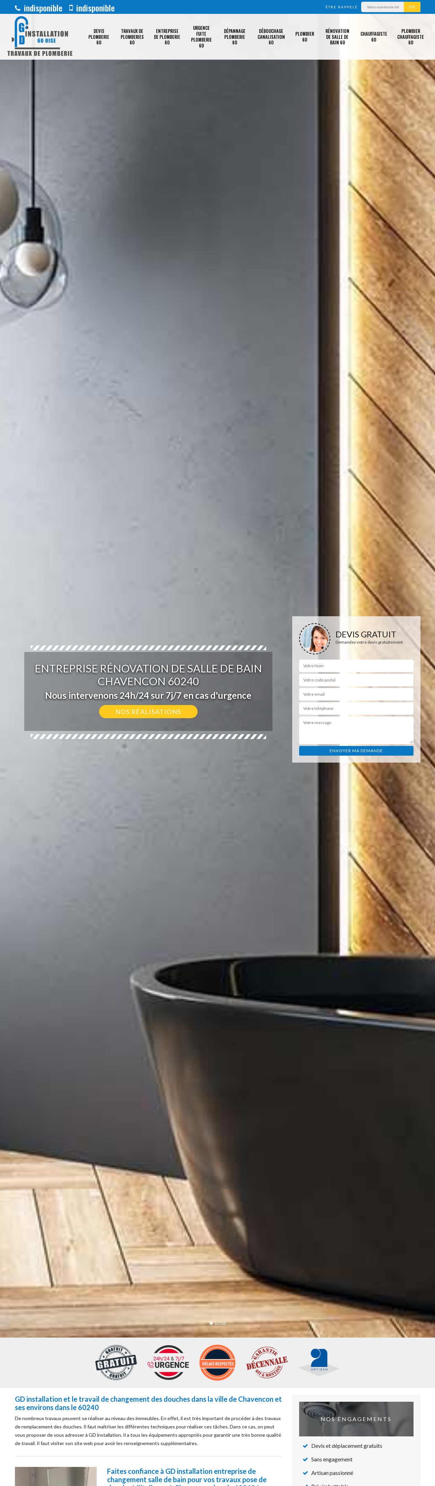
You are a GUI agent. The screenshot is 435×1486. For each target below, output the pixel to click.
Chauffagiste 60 (373, 36)
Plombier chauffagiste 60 (410, 36)
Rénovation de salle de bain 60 (337, 36)
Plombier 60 (304, 36)
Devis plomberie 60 (98, 36)
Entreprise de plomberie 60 (167, 36)
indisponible (38, 7)
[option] (217, 743)
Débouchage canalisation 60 (271, 36)
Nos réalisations (148, 711)
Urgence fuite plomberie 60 (201, 36)
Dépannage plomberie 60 (234, 36)
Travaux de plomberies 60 (132, 36)
